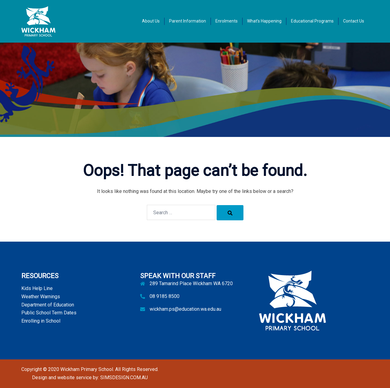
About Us (151, 21)
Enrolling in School (40, 321)
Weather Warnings (40, 296)
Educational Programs (312, 21)
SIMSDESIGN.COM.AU (124, 377)
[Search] (230, 212)
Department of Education (47, 305)
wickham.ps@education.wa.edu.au (185, 309)
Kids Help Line (37, 288)
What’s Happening (264, 21)
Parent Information (187, 21)
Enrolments (226, 21)
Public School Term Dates (48, 313)
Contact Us (353, 21)
